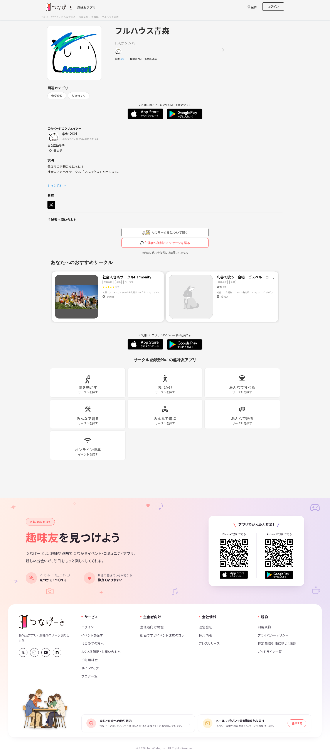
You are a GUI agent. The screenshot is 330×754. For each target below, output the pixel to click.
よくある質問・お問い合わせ (101, 651)
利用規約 (264, 627)
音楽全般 (83, 17)
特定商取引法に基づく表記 (277, 643)
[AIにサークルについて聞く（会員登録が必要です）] (165, 232)
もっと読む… (56, 185)
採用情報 (205, 635)
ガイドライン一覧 (270, 651)
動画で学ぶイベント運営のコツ (162, 635)
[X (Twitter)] (23, 652)
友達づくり (79, 96)
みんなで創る (68, 17)
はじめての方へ (92, 643)
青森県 (95, 17)
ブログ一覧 (89, 676)
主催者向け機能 (152, 627)
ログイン (273, 6)
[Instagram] (34, 652)
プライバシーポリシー (273, 635)
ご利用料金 (89, 659)
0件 (123, 59)
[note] (57, 652)
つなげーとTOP (49, 17)
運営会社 (205, 627)
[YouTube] (45, 652)
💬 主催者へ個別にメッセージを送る (165, 243)
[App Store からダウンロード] (234, 575)
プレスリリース (209, 643)
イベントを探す (92, 635)
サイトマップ (90, 668)
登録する (297, 723)
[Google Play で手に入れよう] (279, 575)
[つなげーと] (41, 622)
